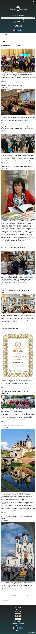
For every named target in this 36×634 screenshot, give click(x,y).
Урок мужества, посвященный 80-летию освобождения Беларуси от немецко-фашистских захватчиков (17, 289)
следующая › (26, 597)
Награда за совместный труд (9, 328)
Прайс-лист (18, 630)
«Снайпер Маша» (7, 120)
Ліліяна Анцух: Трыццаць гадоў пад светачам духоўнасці (17, 167)
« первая (4, 595)
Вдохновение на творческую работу (11, 426)
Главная (3, 34)
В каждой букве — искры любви (10, 45)
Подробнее (3, 81)
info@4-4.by (19, 28)
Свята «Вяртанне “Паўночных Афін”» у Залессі (14, 391)
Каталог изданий (18, 611)
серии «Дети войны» (23, 120)
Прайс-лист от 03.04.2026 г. (18, 15)
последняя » (5, 600)
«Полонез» (27, 155)
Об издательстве (18, 607)
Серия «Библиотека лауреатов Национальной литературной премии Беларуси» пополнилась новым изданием (17, 128)
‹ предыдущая (13, 595)
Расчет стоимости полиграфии (18, 623)
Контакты (18, 625)
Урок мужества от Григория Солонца (11, 85)
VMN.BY (34, 632)
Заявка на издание (18, 621)
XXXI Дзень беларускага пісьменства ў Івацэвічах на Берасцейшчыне (16, 517)
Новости (18, 609)
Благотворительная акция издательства (13, 247)
